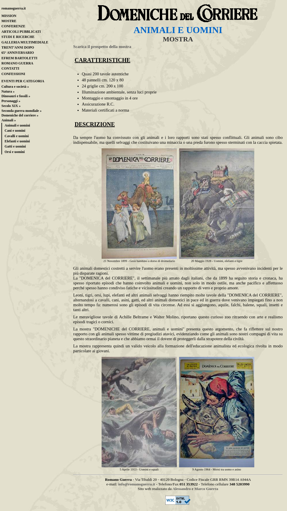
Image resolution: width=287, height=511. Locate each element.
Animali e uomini (17, 125)
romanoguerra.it (13, 8)
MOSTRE (8, 21)
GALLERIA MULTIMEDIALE (24, 42)
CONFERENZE (13, 26)
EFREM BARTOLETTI (19, 58)
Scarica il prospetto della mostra (102, 46)
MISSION (8, 16)
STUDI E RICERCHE (17, 37)
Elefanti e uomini (17, 141)
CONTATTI (10, 68)
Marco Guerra (206, 489)
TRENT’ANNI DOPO (17, 47)
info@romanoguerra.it (136, 484)
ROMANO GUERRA (17, 63)
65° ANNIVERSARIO (17, 53)
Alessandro (181, 489)
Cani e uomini (15, 131)
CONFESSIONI (13, 74)
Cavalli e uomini (17, 136)
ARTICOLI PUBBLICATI (21, 32)
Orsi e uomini (15, 152)
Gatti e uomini (15, 146)
